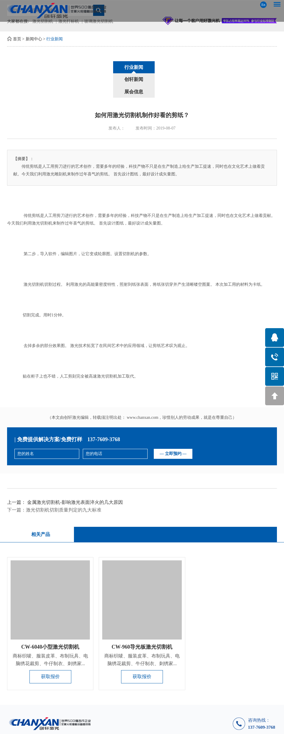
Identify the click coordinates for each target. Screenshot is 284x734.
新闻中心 (34, 39)
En (263, 5)
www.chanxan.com (142, 393)
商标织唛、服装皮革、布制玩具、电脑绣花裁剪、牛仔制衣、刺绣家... (50, 636)
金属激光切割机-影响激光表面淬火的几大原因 (75, 478)
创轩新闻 (142, 67)
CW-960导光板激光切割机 (141, 623)
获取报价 (50, 653)
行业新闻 (54, 39)
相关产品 (40, 510)
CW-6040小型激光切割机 (50, 623)
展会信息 (186, 67)
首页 (17, 39)
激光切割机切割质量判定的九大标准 (63, 485)
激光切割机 (42, 199)
